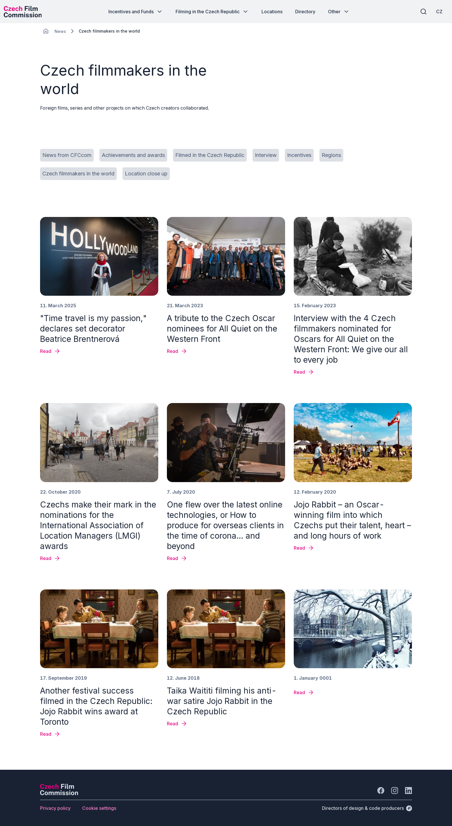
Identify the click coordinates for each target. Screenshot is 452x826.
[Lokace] (60, 31)
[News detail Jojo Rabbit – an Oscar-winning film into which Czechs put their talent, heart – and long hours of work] (304, 547)
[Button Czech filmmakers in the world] (78, 174)
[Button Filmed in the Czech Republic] (209, 155)
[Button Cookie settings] (99, 808)
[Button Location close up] (146, 174)
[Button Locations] (272, 11)
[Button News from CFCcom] (66, 155)
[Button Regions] (331, 155)
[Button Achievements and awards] (133, 155)
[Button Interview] (266, 155)
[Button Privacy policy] (55, 808)
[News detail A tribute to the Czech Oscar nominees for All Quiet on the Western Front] (177, 351)
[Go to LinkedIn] (408, 790)
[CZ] (434, 11)
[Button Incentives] (299, 155)
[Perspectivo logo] (59, 793)
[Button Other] (338, 11)
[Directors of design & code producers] (367, 808)
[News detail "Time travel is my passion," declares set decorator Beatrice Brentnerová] (50, 351)
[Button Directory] (305, 11)
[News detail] (304, 692)
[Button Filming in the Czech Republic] (212, 11)
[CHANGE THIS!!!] (46, 31)
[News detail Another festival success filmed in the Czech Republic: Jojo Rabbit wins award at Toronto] (50, 734)
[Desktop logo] (28, 11)
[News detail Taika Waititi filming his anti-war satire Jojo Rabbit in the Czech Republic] (177, 723)
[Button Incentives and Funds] (136, 11)
